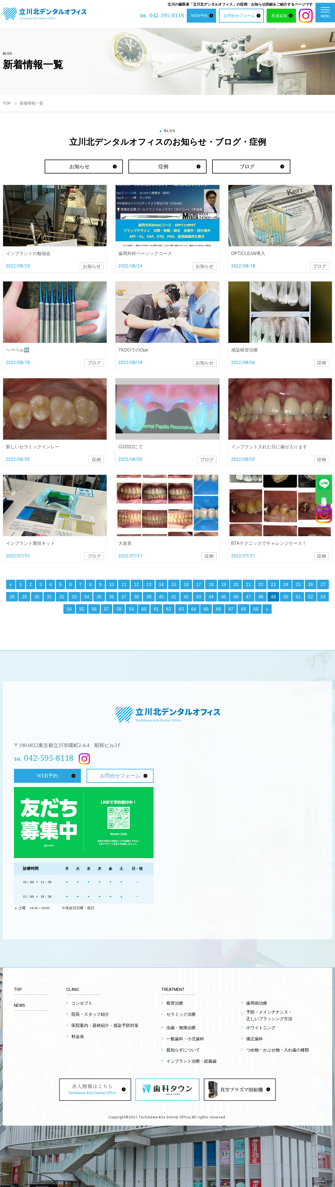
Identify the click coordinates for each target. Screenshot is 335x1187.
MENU (325, 13)
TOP (7, 103)
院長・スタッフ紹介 (90, 1014)
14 (161, 584)
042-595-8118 (166, 15)
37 (123, 596)
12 (136, 584)
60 (143, 609)
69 (256, 609)
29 (24, 596)
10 (111, 584)
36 (111, 596)
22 (261, 584)
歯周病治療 (256, 1003)
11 (123, 584)
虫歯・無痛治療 (181, 1027)
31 (49, 596)
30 (36, 596)
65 (206, 609)
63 (181, 609)
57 (106, 609)
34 (86, 596)
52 (310, 596)
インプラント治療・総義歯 (191, 1061)
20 (235, 584)
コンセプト (81, 1003)
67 (230, 609)
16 (186, 584)
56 (94, 609)
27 (323, 584)
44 (211, 596)
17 (198, 584)
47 (248, 596)
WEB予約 (199, 15)
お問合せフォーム (239, 15)
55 (81, 609)
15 (173, 584)
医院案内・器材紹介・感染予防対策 (104, 1025)
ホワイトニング (261, 1027)
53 (323, 596)
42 (186, 596)
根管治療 (174, 1003)
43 (198, 596)
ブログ (247, 166)
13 (148, 584)
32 (61, 596)
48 (260, 596)
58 (118, 609)
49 (273, 596)
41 (173, 596)
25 (298, 584)
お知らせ (80, 166)
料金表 (77, 1036)
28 (12, 596)
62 (168, 609)
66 (218, 609)
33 (74, 596)
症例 (163, 166)
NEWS (19, 1005)
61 (156, 609)
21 (248, 584)
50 (285, 596)
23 (273, 584)
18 (211, 584)
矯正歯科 (254, 1039)
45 (223, 596)
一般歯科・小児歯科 (185, 1039)
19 (223, 584)
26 (310, 584)
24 (285, 584)
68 (243, 609)
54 (69, 609)
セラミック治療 (181, 1014)
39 (148, 596)
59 (131, 609)
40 (161, 596)
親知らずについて (183, 1050)
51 (298, 596)
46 (235, 596)
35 (99, 596)
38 (136, 596)
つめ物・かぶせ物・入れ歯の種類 (277, 1050)
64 (193, 609)
